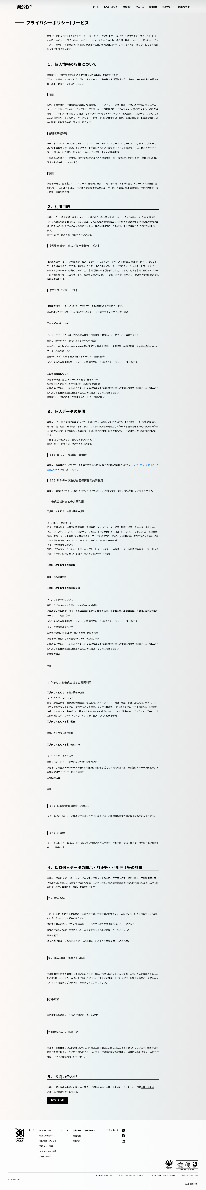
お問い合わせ (184, 6)
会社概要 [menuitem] (77, 1136)
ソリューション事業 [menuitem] (48, 1151)
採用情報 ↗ (168, 6)
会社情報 (153, 6)
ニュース (140, 6)
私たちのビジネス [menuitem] (47, 1136)
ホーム (95, 6)
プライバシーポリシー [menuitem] (103, 1175)
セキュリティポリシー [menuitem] (189, 1175)
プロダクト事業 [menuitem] (46, 1146)
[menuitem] (46, 1130)
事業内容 (127, 6)
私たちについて (110, 6)
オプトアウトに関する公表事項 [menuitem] (163, 1175)
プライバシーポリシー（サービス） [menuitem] (131, 1175)
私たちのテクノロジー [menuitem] (48, 1141)
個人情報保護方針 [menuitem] (191, 1184)
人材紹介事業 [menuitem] (45, 1156)
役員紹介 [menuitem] (77, 1141)
